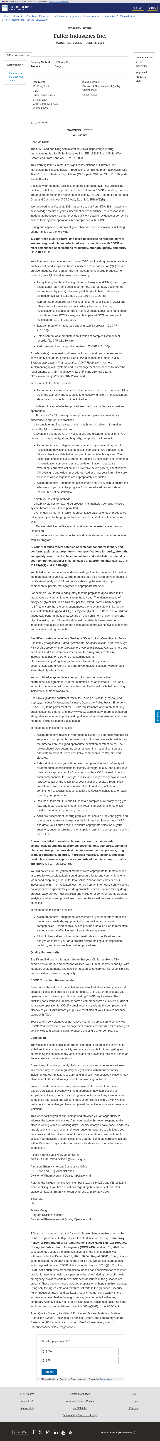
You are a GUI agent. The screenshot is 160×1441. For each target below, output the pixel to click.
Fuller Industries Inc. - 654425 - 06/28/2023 (26, 20)
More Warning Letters (18, 55)
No (50, 1360)
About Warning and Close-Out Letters (16, 76)
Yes (50, 1351)
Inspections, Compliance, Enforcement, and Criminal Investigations (46, 16)
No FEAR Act (80, 1408)
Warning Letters (127, 16)
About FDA (27, 1401)
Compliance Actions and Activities (99, 16)
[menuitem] (144, 62)
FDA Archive (27, 1394)
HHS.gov (133, 1401)
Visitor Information (80, 1394)
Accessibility (27, 1408)
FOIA (133, 1394)
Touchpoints (105, 1379)
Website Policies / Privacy (80, 1401)
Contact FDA (20, 1432)
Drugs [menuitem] (138, 81)
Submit (49, 1371)
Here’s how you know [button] (59, 2)
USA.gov (133, 1408)
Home (7, 16)
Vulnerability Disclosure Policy (80, 1415)
